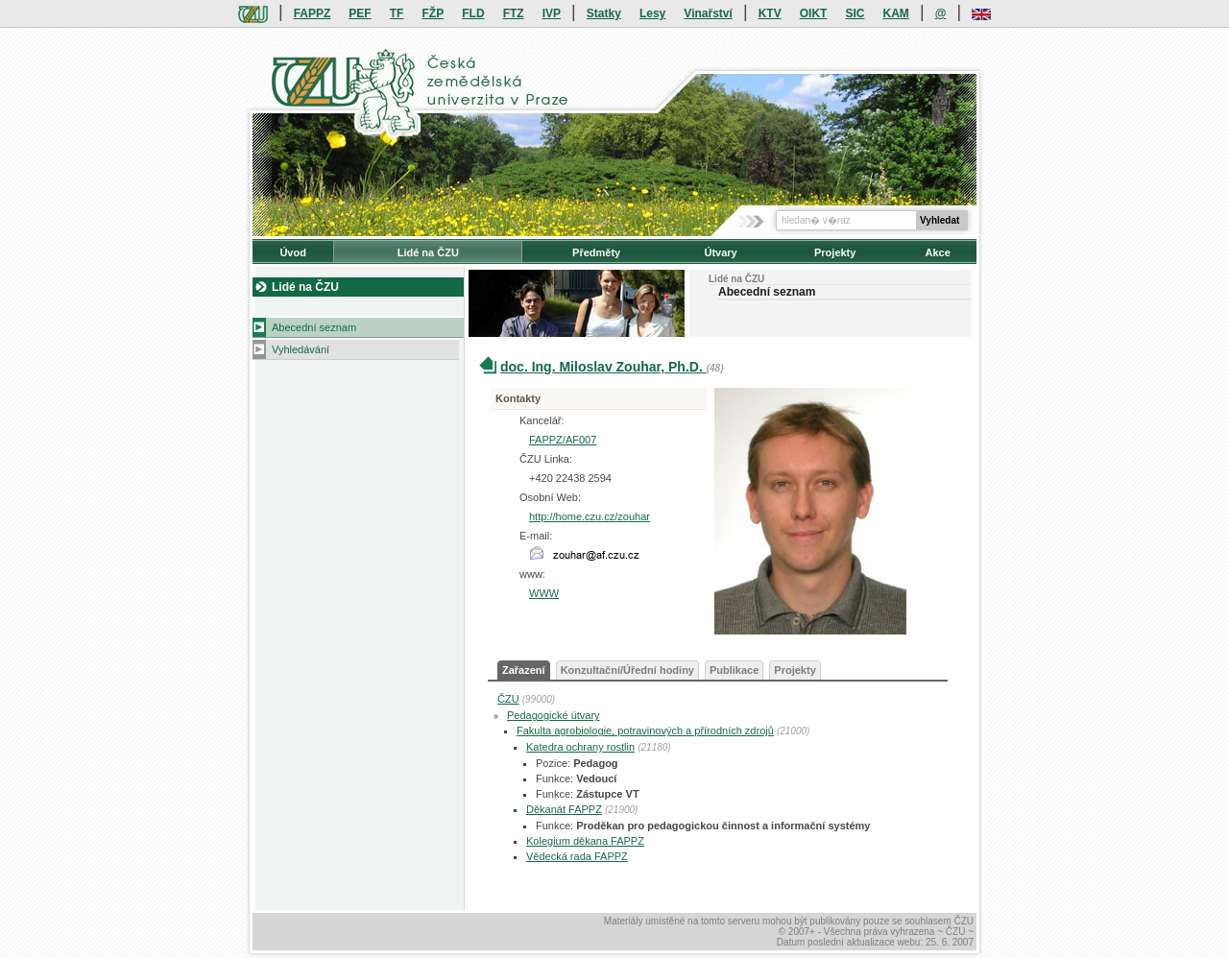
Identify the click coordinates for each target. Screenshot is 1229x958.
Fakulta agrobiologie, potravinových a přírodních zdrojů (645, 730)
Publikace (734, 670)
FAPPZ (312, 13)
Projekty (834, 252)
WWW (544, 593)
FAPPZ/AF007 (562, 439)
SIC (854, 13)
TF (397, 13)
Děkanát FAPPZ (564, 809)
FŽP (433, 13)
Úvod (292, 252)
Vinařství (708, 13)
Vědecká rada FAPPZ (577, 856)
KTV (770, 13)
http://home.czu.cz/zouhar (589, 516)
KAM (896, 13)
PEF (360, 13)
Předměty (596, 252)
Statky (604, 13)
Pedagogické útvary (553, 715)
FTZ (513, 13)
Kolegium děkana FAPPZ (585, 841)
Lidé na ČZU (428, 252)
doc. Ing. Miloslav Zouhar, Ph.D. (603, 366)
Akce (938, 252)
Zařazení (523, 670)
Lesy (652, 13)
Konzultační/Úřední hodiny (627, 670)
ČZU (508, 699)
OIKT (814, 13)
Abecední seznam (314, 327)
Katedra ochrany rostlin (580, 747)
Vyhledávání (300, 349)
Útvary (720, 252)
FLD (473, 13)
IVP (551, 13)
